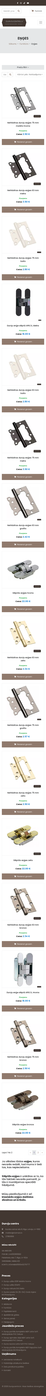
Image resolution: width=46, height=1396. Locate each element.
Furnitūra (24, 43)
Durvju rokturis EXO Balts (13, 1288)
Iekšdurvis (7, 1304)
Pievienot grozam (23, 142)
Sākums (12, 43)
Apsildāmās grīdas (10, 1315)
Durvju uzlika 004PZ (11, 1285)
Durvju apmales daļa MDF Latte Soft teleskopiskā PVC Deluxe (18, 1339)
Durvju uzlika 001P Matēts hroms (16, 1281)
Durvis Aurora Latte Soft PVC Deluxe (18, 1344)
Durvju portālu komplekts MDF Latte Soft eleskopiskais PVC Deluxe (20, 1332)
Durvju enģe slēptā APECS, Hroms (23, 992)
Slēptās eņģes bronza (23, 1124)
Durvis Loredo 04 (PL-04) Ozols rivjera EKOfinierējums (19, 1293)
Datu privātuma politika (13, 1367)
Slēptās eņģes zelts (23, 860)
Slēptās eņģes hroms (23, 593)
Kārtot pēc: (29, 74)
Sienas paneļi (8, 1318)
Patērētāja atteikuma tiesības (15, 1363)
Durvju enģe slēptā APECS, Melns (23, 325)
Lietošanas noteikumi (12, 1359)
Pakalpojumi (8, 1322)
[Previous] (30, 1152)
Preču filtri (23, 67)
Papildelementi (9, 1311)
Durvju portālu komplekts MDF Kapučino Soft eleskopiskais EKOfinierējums (22, 1348)
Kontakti (6, 1370)
